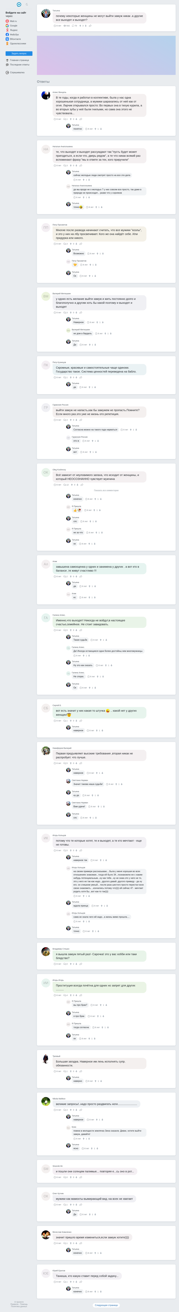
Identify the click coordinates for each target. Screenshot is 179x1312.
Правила (14, 1304)
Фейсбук (12, 34)
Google (11, 25)
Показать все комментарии (106, 490)
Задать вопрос (19, 53)
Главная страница (17, 60)
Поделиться (90, 25)
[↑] (80, 26)
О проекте (19, 1302)
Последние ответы (17, 64)
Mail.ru (11, 21)
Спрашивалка (15, 72)
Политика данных (19, 1306)
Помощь (24, 1304)
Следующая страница (106, 1305)
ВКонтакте (13, 39)
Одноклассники (16, 43)
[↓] (85, 26)
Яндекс (12, 30)
